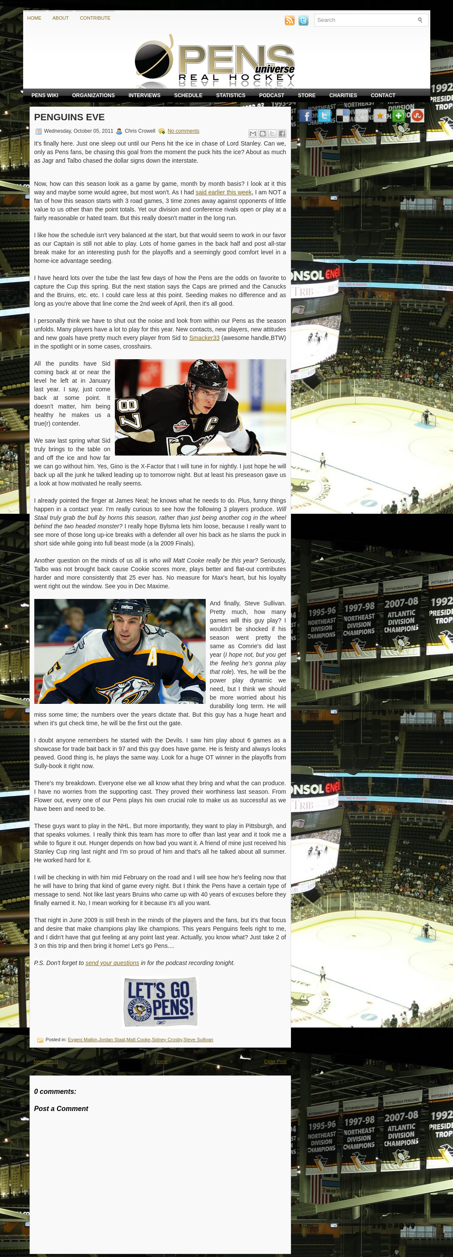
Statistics (230, 95)
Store (306, 95)
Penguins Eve (69, 117)
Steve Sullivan (198, 1039)
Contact (383, 95)
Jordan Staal (112, 1039)
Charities (343, 95)
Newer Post (46, 1061)
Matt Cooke (138, 1039)
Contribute (95, 18)
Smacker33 (204, 337)
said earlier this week (223, 192)
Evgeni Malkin (82, 1039)
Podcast (272, 95)
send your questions (112, 962)
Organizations (93, 95)
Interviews (144, 95)
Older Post (275, 1061)
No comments (183, 131)
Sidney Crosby (167, 1039)
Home (34, 18)
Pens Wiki (45, 95)
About (61, 18)
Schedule (188, 95)
